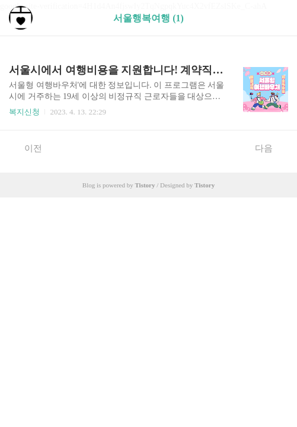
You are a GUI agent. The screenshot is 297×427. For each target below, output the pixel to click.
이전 (27, 147)
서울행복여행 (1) (148, 18)
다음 (270, 147)
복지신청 (24, 111)
